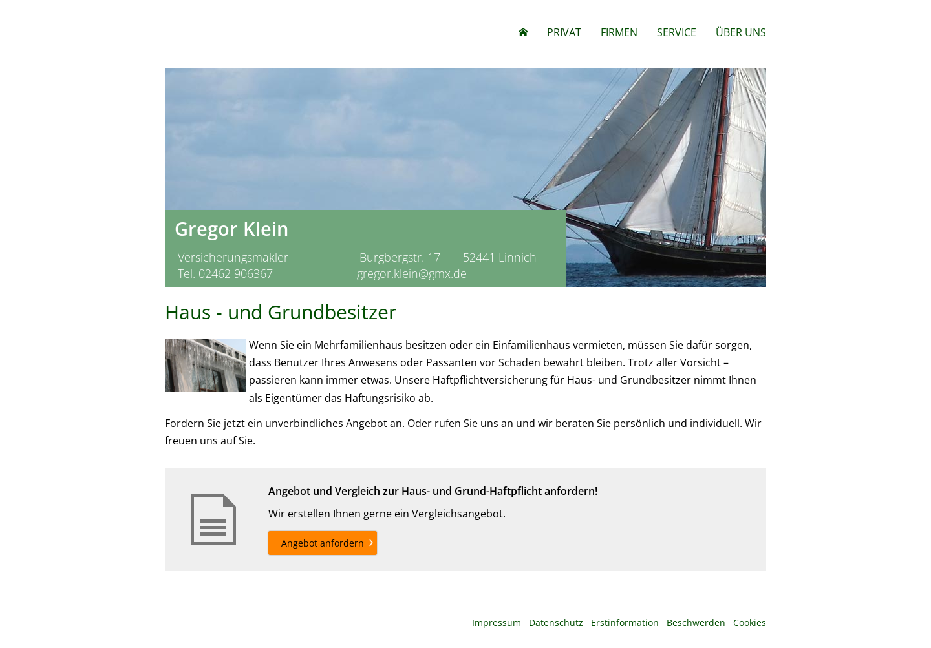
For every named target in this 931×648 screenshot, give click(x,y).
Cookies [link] (749, 622)
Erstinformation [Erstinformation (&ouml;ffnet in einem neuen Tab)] (625, 622)
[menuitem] (523, 32)
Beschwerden (696, 622)
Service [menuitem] (676, 32)
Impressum (496, 622)
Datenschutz (556, 622)
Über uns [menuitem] (741, 32)
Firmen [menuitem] (619, 32)
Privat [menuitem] (564, 32)
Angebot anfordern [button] (322, 543)
